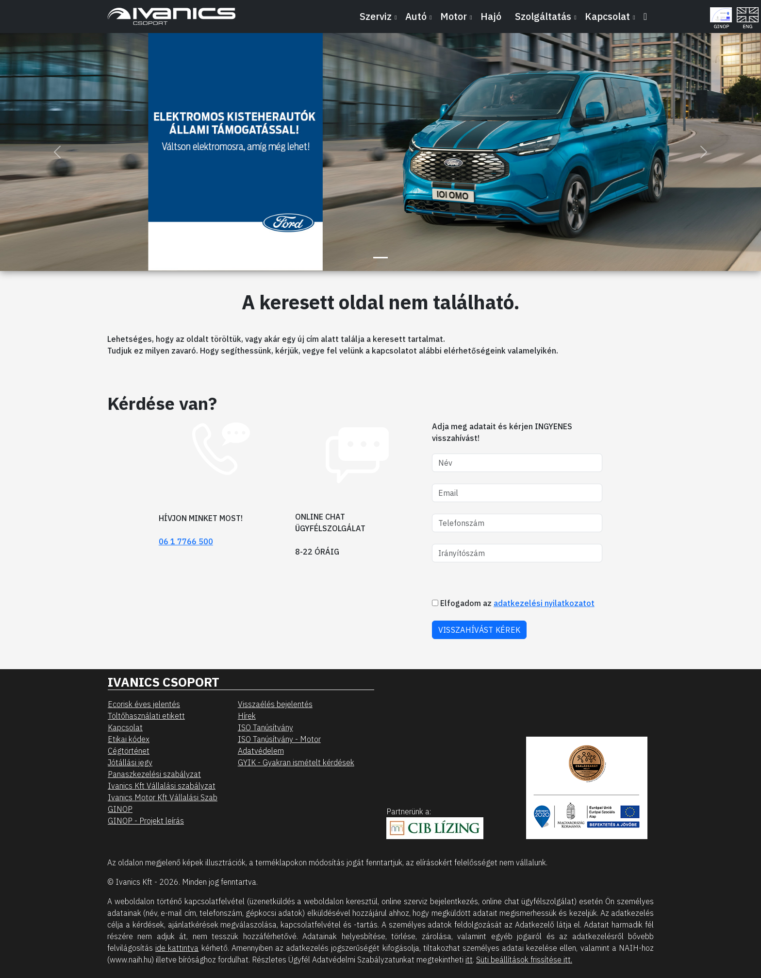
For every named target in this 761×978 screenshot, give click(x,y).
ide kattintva (177, 948)
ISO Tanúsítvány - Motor (279, 739)
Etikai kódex (128, 739)
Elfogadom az (513, 603)
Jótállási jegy (130, 762)
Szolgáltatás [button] (543, 16)
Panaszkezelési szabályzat (154, 774)
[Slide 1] (380, 257)
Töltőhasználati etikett (146, 716)
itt (469, 959)
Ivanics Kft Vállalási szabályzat (161, 786)
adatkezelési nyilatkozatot (544, 603)
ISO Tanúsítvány (265, 727)
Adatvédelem (261, 751)
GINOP (120, 809)
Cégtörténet (128, 751)
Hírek (247, 716)
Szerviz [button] (376, 16)
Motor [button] (453, 16)
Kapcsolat (125, 727)
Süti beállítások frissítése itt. (524, 959)
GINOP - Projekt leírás (146, 821)
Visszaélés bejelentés (275, 704)
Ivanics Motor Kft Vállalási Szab (162, 797)
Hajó (490, 16)
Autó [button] (416, 16)
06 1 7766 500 (186, 541)
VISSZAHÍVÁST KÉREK (479, 630)
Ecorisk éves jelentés (144, 704)
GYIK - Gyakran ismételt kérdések (296, 762)
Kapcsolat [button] (607, 16)
